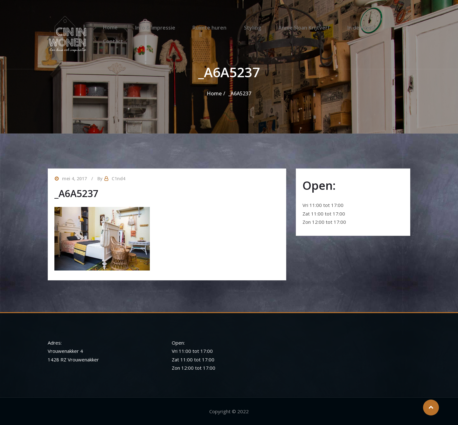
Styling (248, 28)
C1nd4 (118, 178)
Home (116, 28)
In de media (351, 28)
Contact (389, 28)
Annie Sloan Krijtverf (297, 28)
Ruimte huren (209, 28)
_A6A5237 (239, 93)
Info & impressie (158, 28)
